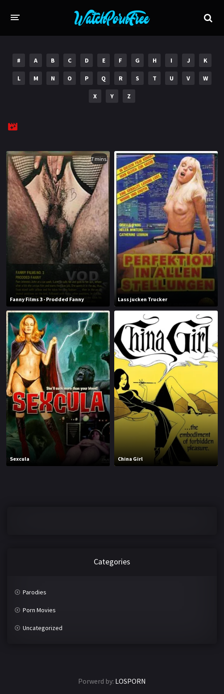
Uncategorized (42, 628)
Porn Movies (39, 610)
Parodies (34, 592)
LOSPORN (130, 681)
